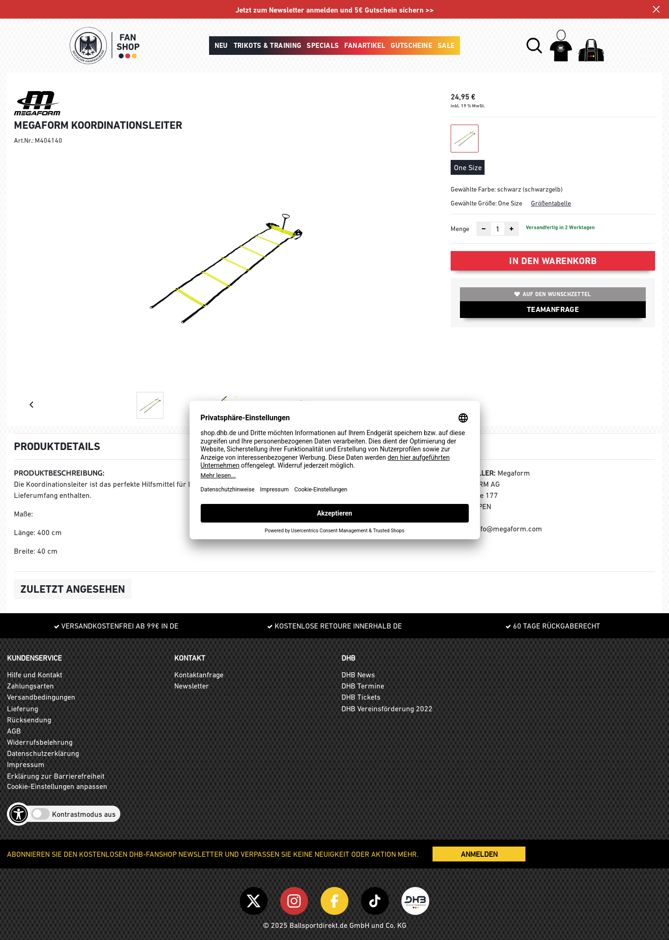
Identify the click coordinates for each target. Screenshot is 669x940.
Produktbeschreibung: (59, 473)
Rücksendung (29, 719)
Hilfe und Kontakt (34, 674)
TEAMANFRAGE (553, 309)
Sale (446, 45)
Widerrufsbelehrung (39, 742)
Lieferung (22, 708)
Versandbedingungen (41, 697)
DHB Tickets (360, 697)
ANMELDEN (479, 854)
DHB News (358, 674)
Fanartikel (364, 45)
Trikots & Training (268, 45)
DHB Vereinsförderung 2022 (387, 708)
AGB (14, 731)
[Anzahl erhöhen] (511, 229)
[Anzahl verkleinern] (484, 229)
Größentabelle (551, 203)
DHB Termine (362, 686)
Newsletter (191, 686)
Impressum (26, 764)
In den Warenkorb (553, 260)
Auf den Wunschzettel (552, 294)
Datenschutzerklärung (43, 753)
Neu (221, 45)
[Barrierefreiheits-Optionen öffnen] (18, 814)
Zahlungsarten (30, 686)
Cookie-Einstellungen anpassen (57, 786)
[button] (534, 45)
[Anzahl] (498, 229)
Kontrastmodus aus (84, 814)
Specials (323, 45)
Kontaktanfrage (198, 674)
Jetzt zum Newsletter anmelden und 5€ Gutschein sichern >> (334, 10)
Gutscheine (411, 45)
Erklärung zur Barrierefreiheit (56, 776)
